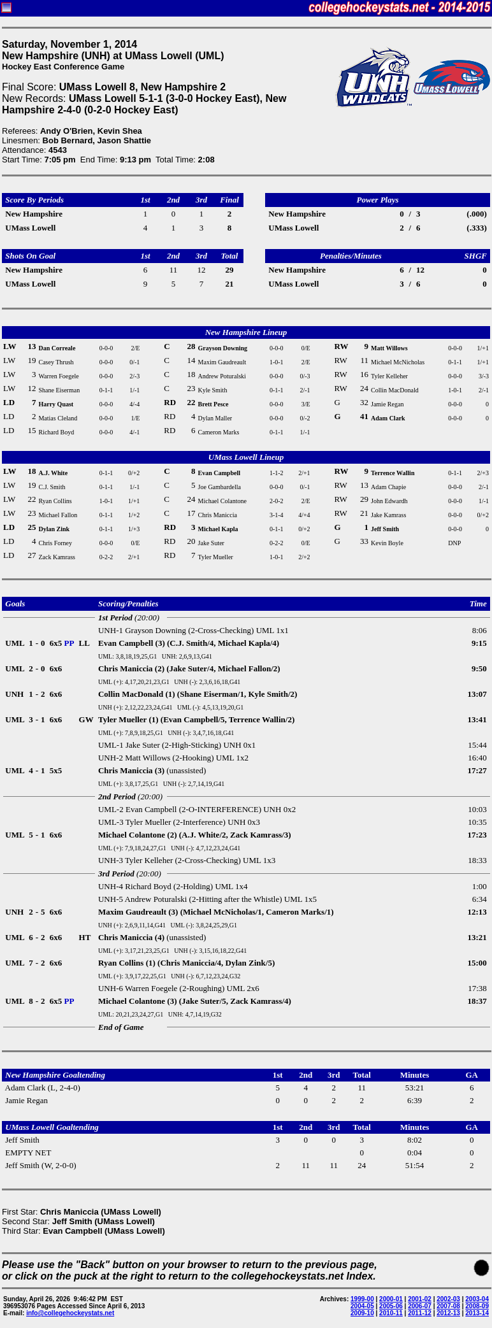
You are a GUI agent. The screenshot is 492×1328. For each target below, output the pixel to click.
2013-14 (477, 1313)
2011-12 (419, 1313)
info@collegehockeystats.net (70, 1313)
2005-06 (391, 1306)
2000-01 (391, 1299)
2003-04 (477, 1299)
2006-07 (419, 1306)
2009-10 (362, 1313)
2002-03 (448, 1299)
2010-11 (391, 1313)
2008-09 (477, 1306)
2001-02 (419, 1299)
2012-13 (448, 1313)
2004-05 (362, 1306)
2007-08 (448, 1306)
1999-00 (362, 1299)
